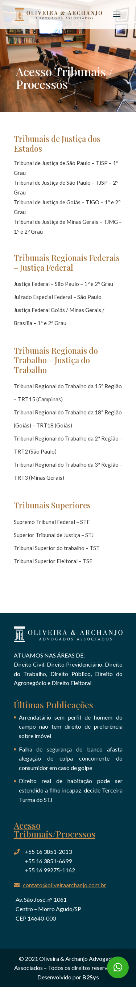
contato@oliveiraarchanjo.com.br (64, 884)
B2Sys (90, 977)
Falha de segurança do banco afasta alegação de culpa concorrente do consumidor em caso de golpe (71, 758)
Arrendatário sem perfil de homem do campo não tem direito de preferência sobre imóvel (71, 726)
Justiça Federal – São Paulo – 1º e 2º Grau (63, 283)
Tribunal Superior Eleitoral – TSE (53, 561)
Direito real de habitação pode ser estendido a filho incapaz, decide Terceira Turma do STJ (71, 790)
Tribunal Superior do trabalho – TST (57, 548)
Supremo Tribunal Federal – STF (52, 522)
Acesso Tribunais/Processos (54, 829)
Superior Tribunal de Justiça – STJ (54, 535)
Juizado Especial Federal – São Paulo (58, 297)
